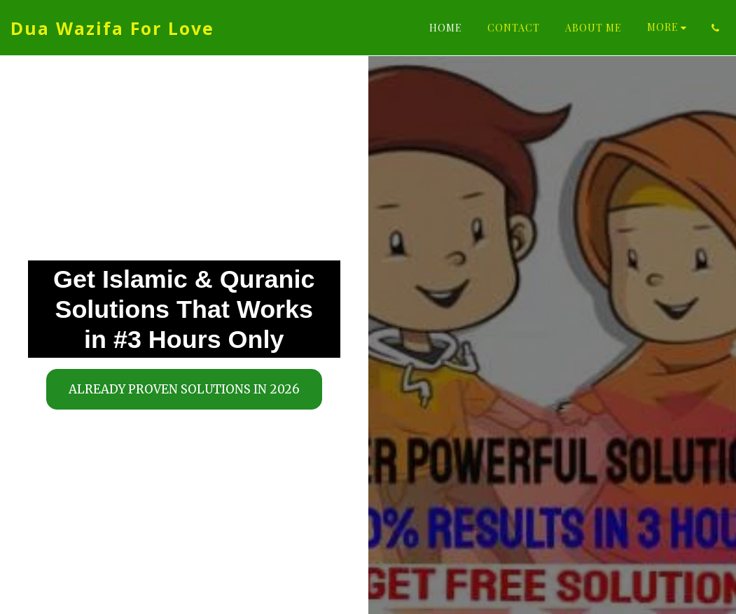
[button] (715, 28)
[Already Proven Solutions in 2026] (184, 389)
